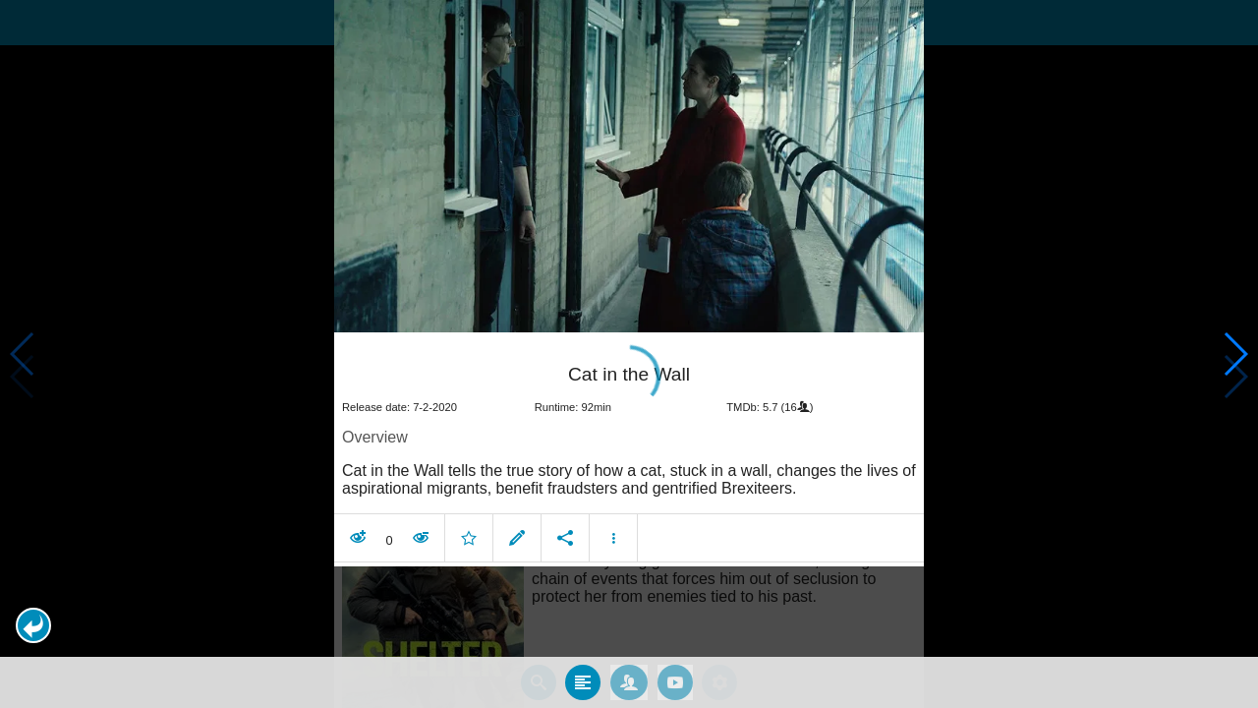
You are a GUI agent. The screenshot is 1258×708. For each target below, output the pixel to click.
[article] (629, 439)
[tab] (582, 670)
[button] (33, 625)
